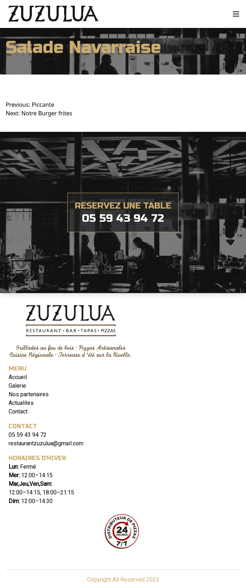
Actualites (21, 402)
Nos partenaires (29, 394)
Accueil (18, 377)
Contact (18, 411)
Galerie (17, 385)
